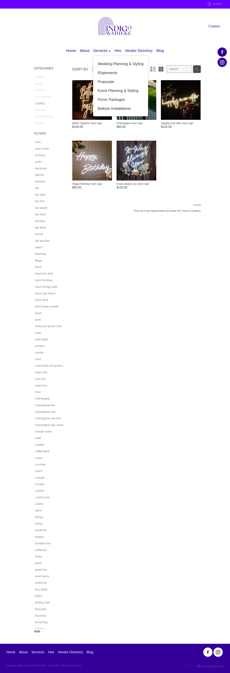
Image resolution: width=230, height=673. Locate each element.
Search (215, 4)
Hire (117, 51)
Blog (160, 51)
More (37, 631)
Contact (214, 26)
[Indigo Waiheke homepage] (115, 26)
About (84, 51)
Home (71, 51)
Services (102, 51)
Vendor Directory (139, 51)
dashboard (53, 665)
